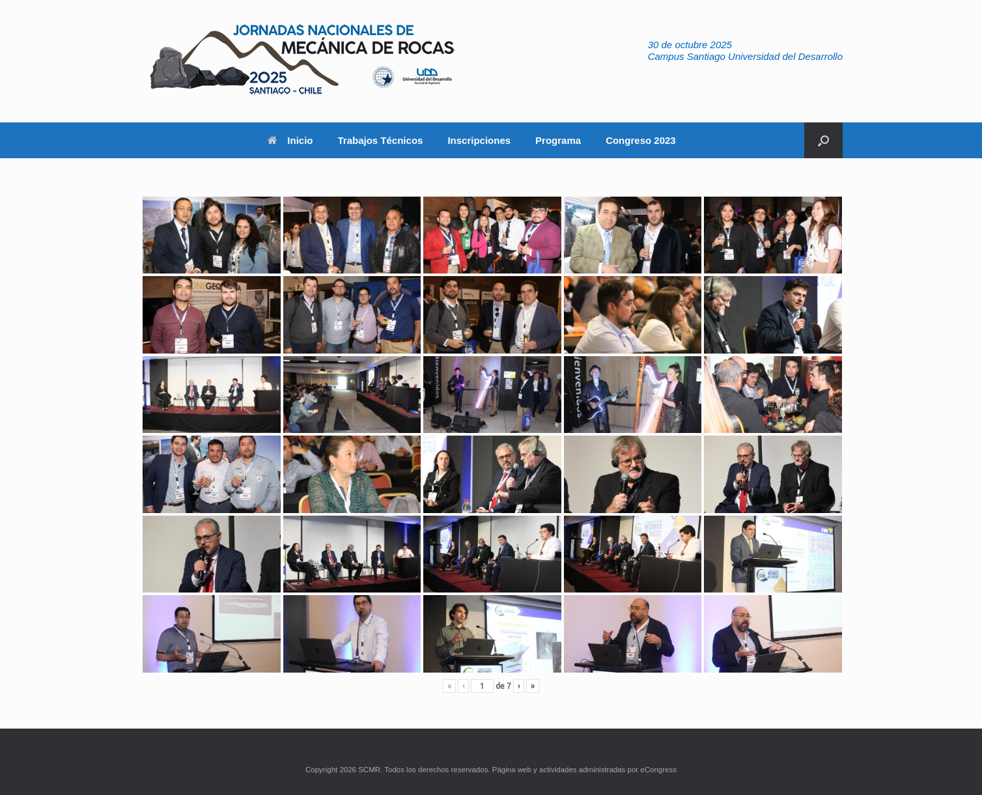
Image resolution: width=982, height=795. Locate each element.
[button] (823, 140)
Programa (558, 140)
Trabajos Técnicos (380, 140)
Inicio (290, 140)
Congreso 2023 (641, 140)
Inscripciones (479, 140)
